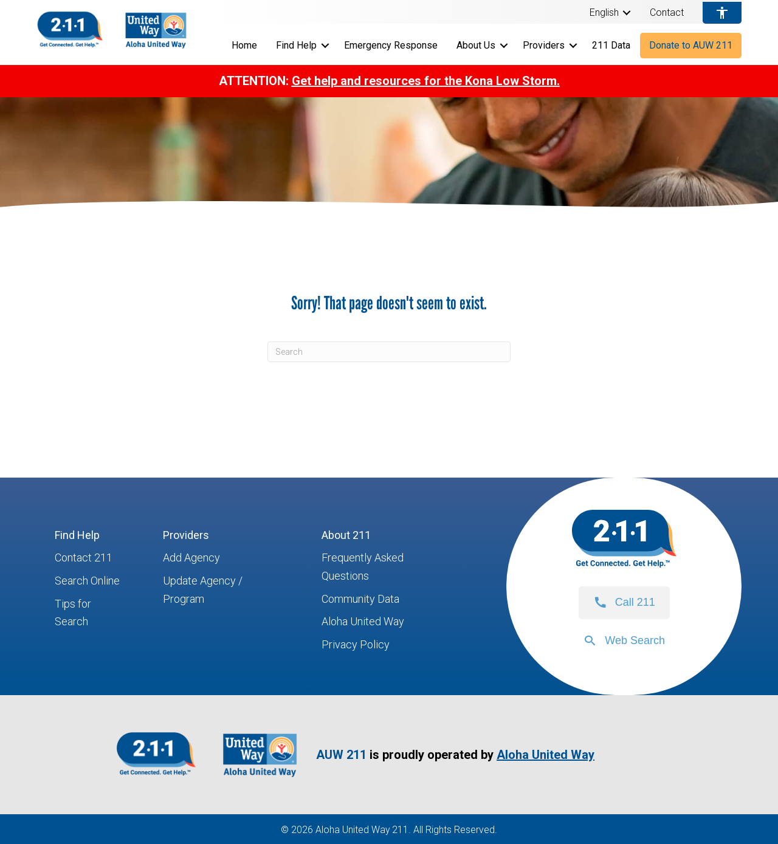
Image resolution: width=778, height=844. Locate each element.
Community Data (360, 598)
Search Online (87, 580)
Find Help (296, 45)
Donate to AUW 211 (690, 45)
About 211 (346, 535)
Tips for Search (73, 612)
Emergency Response (391, 45)
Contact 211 (83, 557)
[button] (626, 13)
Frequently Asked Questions (363, 566)
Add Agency (191, 557)
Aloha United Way (363, 621)
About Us (475, 45)
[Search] (389, 351)
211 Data (611, 45)
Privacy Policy (356, 644)
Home (244, 45)
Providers (544, 45)
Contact (667, 13)
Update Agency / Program (203, 589)
